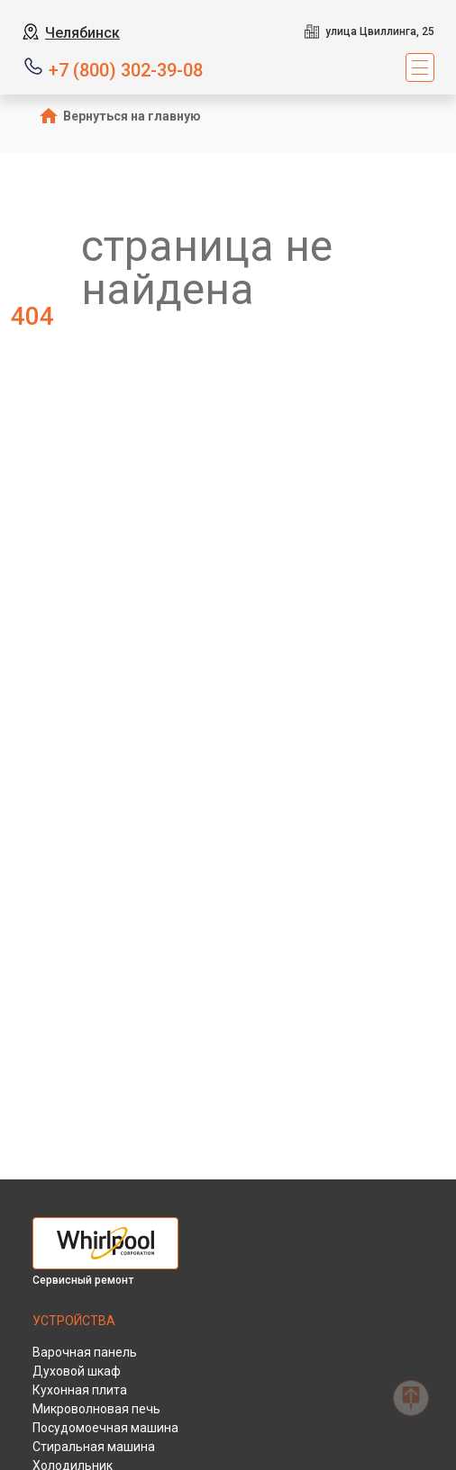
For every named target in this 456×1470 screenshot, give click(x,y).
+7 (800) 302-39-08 (126, 68)
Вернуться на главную (132, 116)
